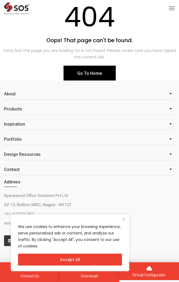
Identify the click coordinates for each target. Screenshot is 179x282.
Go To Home (89, 73)
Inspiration (14, 124)
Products (13, 109)
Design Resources (22, 154)
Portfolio (13, 139)
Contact (12, 169)
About (10, 93)
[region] (70, 242)
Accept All (70, 259)
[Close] (123, 219)
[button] (89, 94)
